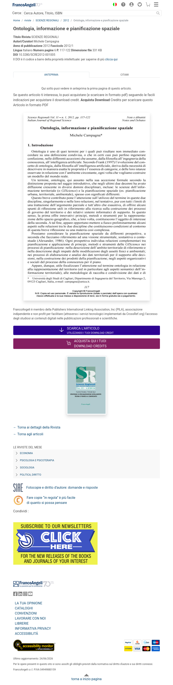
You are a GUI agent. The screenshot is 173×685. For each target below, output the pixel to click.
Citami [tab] (125, 74)
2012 (66, 20)
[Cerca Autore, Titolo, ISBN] (89, 13)
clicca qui (111, 59)
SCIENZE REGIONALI (47, 20)
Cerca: (17, 13)
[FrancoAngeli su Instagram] (25, 595)
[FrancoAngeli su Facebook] (15, 595)
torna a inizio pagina (86, 679)
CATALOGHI (24, 608)
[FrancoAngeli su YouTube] (30, 595)
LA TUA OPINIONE (28, 603)
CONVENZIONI (26, 613)
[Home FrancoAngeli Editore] (27, 5)
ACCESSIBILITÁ (26, 634)
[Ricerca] (158, 13)
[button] (114, 5)
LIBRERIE (22, 623)
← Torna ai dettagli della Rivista (36, 427)
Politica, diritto (30, 474)
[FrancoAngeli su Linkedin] (20, 595)
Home (16, 20)
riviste (27, 20)
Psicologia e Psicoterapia (37, 460)
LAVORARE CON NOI (30, 618)
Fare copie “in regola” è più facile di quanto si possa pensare (51, 500)
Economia (26, 453)
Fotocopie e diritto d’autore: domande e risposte (62, 488)
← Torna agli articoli (28, 434)
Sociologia (27, 467)
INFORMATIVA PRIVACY (33, 629)
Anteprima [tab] (51, 74)
